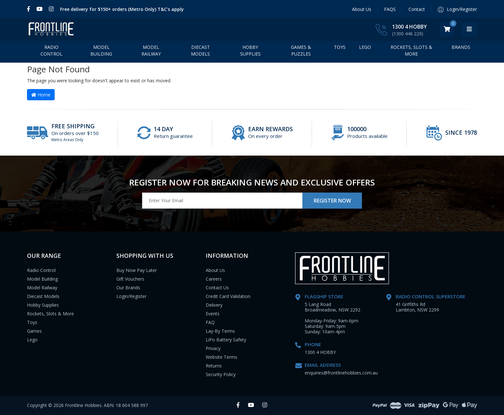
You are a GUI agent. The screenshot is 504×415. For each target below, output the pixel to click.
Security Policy (221, 374)
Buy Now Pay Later (136, 270)
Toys (340, 49)
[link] (30, 9)
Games (34, 331)
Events (213, 314)
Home (40, 95)
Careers (214, 279)
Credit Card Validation (228, 296)
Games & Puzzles (301, 52)
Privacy (213, 348)
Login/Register (131, 296)
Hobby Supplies (250, 52)
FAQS (390, 9)
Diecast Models (200, 52)
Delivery (214, 305)
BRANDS (461, 49)
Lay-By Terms (220, 331)
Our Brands (128, 287)
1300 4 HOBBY (425, 26)
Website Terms (221, 357)
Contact (417, 9)
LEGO (365, 49)
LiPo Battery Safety (226, 340)
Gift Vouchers (130, 279)
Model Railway (151, 52)
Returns (214, 366)
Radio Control (51, 52)
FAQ (210, 322)
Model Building (101, 52)
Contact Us (217, 287)
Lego (32, 340)
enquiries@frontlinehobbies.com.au (341, 373)
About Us (361, 9)
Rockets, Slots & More (411, 52)
